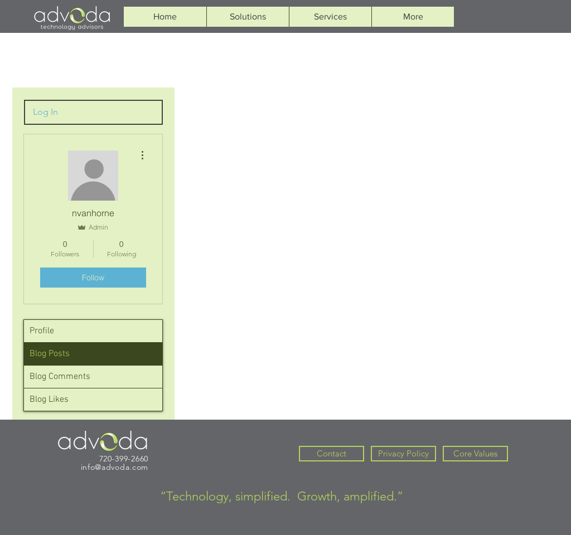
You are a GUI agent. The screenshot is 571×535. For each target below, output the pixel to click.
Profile (42, 331)
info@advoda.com (115, 467)
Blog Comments (60, 376)
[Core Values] (475, 453)
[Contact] (331, 453)
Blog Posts (50, 353)
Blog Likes (49, 399)
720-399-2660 (123, 459)
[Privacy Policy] (403, 453)
